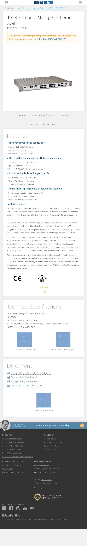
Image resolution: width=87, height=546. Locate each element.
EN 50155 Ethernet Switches (12, 467)
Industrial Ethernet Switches (12, 453)
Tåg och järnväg (50, 453)
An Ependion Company (21, 534)
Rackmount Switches (38, 8)
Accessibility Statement (61, 534)
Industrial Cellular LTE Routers (13, 460)
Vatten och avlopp (51, 464)
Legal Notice (32, 534)
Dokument (65, 115)
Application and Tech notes (43, 125)
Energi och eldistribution (53, 456)
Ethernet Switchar (21, 8)
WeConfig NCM (7, 483)
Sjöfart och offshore (51, 460)
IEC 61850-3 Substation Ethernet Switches (17, 471)
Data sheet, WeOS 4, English (26, 390)
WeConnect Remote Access (12, 487)
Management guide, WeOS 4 (26, 394)
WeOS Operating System (11, 479)
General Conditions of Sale (45, 534)
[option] (43, 78)
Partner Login (39, 502)
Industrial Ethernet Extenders (13, 456)
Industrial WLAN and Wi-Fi (11, 464)
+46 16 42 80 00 (46, 494)
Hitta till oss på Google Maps (46, 487)
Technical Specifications (42, 115)
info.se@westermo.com (48, 497)
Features (21, 115)
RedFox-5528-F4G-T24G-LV (52, 39)
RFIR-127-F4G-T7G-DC (57, 8)
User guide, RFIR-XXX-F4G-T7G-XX (29, 398)
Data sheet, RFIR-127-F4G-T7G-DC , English (33, 386)
